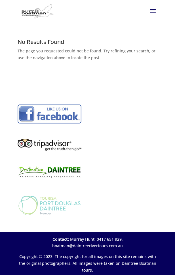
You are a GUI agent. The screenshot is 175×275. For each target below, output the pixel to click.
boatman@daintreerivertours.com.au (87, 245)
